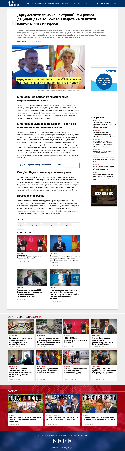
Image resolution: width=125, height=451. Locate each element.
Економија (42, 3)
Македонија (31, 3)
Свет (70, 3)
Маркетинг (53, 436)
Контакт (64, 436)
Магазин (77, 3)
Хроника (50, 3)
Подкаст (85, 3)
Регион (65, 3)
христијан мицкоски (34, 225)
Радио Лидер (13, 3)
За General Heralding (79, 436)
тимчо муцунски (66, 225)
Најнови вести (101, 117)
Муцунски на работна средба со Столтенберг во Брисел (40, 165)
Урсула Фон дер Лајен (51, 225)
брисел (22, 225)
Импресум (42, 436)
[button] (4, 410)
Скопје (58, 3)
